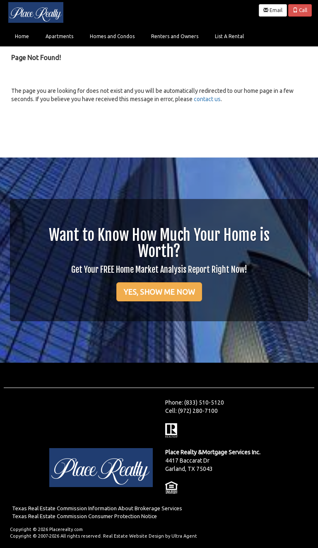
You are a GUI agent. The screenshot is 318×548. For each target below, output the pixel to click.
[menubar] (129, 35)
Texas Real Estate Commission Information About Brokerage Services (97, 508)
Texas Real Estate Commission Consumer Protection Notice (84, 516)
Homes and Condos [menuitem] (112, 36)
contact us (207, 99)
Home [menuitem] (22, 36)
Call (300, 10)
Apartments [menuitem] (59, 36)
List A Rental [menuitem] (229, 36)
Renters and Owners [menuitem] (174, 36)
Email (272, 10)
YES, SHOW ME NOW (159, 292)
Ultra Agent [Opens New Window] (184, 535)
